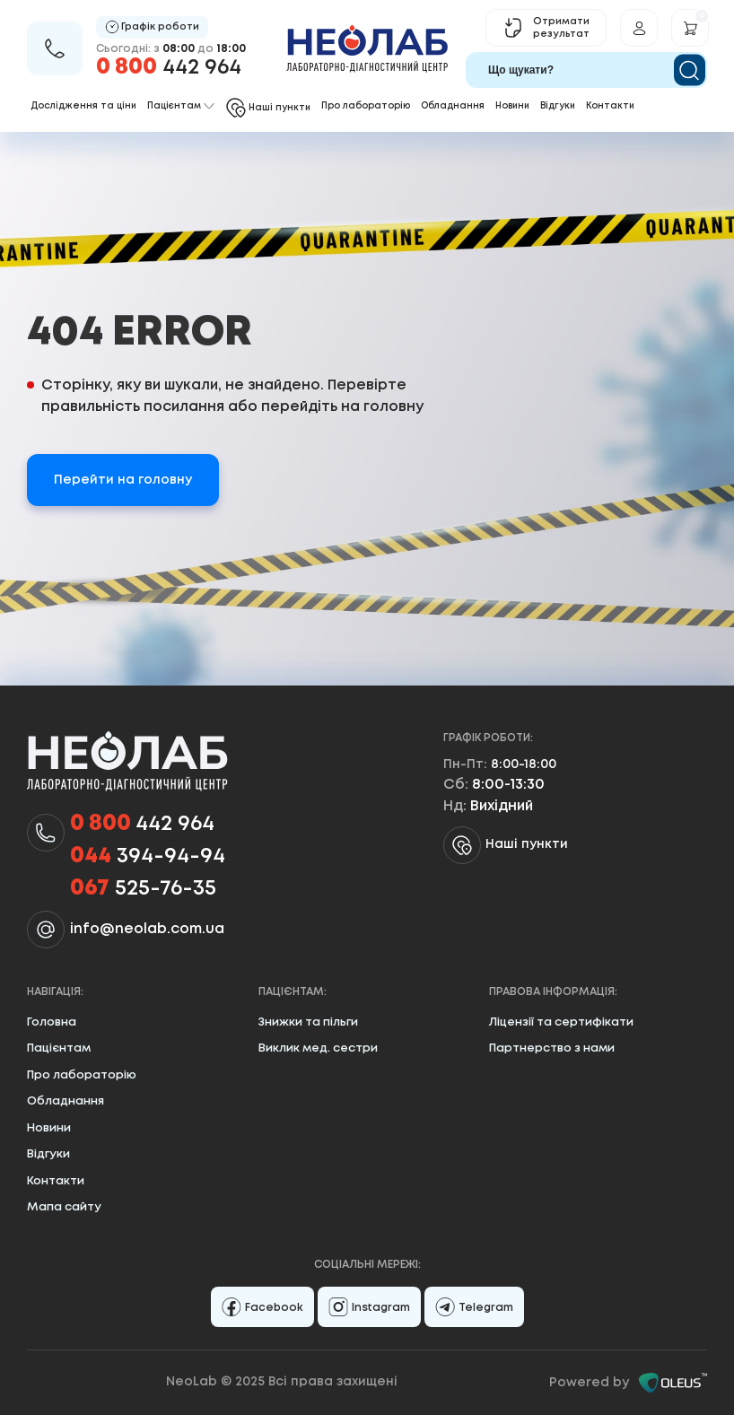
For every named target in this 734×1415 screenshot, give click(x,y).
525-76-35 (143, 889)
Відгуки (557, 106)
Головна (51, 1022)
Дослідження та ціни (83, 106)
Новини (512, 106)
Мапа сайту (64, 1207)
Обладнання (453, 106)
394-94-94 (147, 857)
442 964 (168, 67)
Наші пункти (505, 845)
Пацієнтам (59, 1048)
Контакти (610, 106)
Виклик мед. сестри (318, 1048)
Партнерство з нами (552, 1048)
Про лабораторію (365, 106)
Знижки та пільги (308, 1022)
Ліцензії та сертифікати (561, 1022)
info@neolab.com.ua (147, 929)
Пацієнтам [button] (180, 106)
